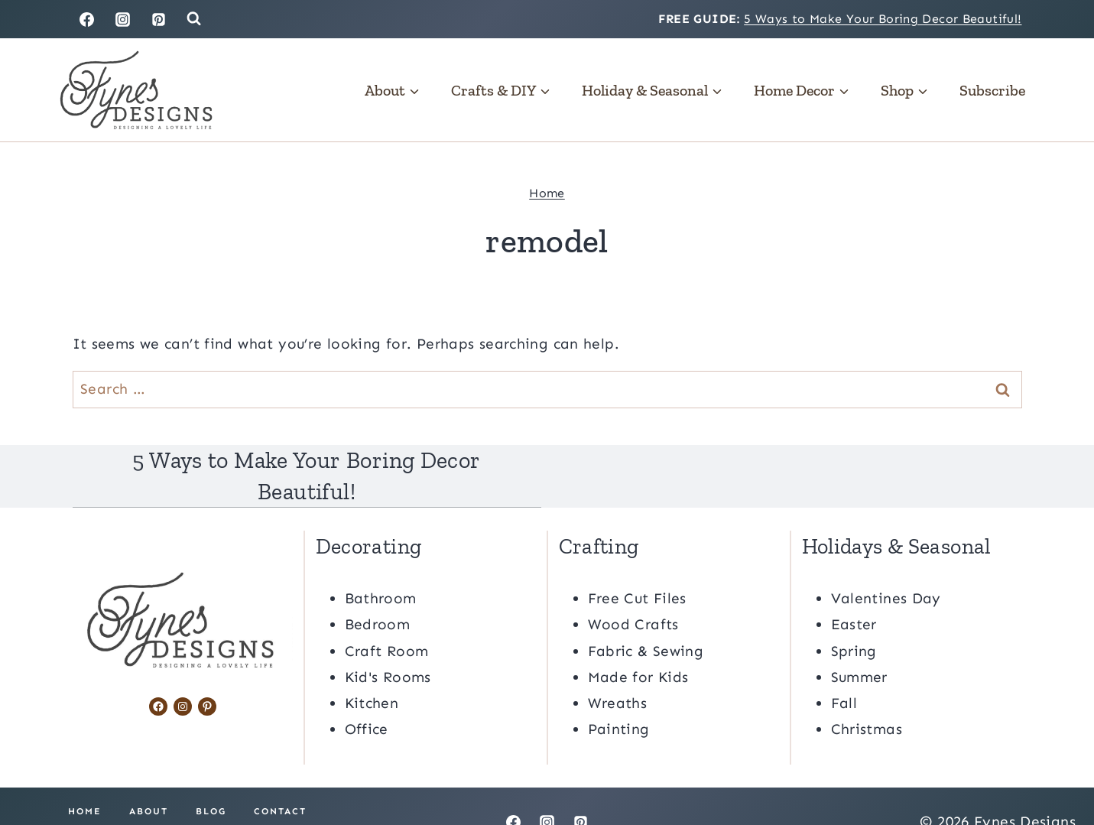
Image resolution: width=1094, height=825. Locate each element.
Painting (619, 697)
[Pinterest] (158, 19)
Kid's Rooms (388, 645)
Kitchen (372, 671)
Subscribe (992, 90)
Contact (280, 780)
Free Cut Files (637, 567)
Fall (844, 671)
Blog (211, 780)
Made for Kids (638, 645)
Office (366, 697)
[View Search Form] (193, 18)
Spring (854, 619)
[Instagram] (122, 19)
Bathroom (381, 567)
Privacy (187, 800)
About (148, 780)
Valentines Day (886, 567)
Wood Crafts (633, 593)
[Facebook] (87, 19)
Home (547, 193)
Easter (854, 593)
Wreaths (618, 671)
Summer (859, 645)
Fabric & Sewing (646, 619)
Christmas (866, 697)
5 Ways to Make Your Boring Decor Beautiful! (882, 18)
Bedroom (378, 593)
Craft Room (387, 619)
